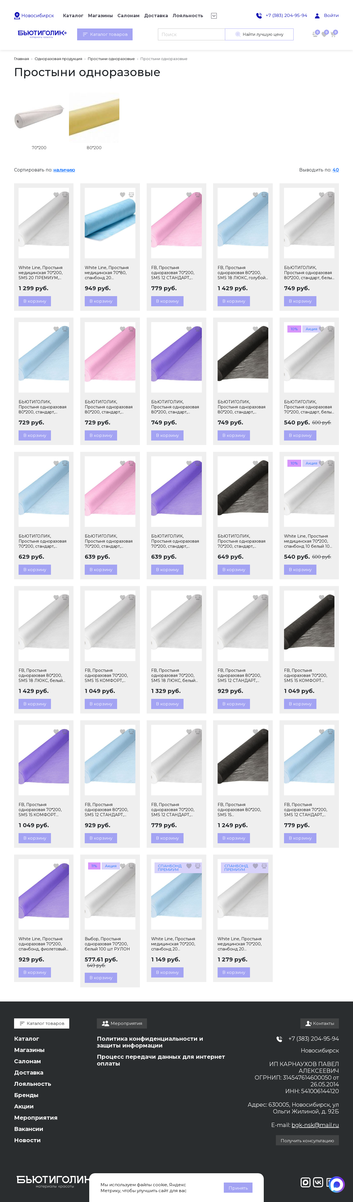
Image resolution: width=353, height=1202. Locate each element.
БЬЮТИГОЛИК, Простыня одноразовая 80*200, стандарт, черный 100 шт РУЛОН (241, 407)
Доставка (28, 1072)
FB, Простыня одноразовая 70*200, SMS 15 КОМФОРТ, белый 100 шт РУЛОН (107, 675)
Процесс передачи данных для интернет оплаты (161, 1060)
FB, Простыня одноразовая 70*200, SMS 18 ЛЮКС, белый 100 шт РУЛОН (173, 675)
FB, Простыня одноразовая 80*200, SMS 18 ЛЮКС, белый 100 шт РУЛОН (41, 675)
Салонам (27, 1061)
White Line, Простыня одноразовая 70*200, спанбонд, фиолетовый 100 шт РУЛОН (42, 944)
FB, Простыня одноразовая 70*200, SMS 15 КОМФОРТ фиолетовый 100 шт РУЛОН (40, 809)
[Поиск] (191, 34)
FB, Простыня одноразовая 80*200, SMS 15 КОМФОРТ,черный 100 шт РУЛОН (241, 809)
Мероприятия (36, 1117)
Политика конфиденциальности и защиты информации (150, 1042)
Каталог (26, 1038)
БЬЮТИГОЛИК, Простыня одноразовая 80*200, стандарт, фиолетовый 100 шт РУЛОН (175, 407)
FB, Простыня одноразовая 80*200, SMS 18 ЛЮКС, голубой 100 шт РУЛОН (241, 272)
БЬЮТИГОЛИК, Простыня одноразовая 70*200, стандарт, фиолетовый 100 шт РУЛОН (175, 541)
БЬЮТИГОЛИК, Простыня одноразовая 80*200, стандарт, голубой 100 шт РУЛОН (43, 407)
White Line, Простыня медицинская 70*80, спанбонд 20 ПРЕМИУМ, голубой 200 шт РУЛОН (107, 272)
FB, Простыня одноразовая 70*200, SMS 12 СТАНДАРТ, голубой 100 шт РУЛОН (308, 809)
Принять (238, 1188)
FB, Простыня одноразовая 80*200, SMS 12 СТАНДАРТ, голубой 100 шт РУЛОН (109, 809)
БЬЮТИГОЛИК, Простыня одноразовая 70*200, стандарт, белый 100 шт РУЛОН (309, 407)
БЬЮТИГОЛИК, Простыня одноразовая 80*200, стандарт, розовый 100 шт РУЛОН (109, 407)
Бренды (26, 1095)
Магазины (29, 1050)
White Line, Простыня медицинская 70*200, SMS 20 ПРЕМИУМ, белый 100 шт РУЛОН (41, 272)
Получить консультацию (307, 1140)
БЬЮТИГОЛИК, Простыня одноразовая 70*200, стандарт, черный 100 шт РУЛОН (241, 541)
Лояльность (32, 1083)
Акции (24, 1106)
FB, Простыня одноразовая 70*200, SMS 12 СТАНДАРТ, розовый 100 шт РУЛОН (176, 272)
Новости (27, 1140)
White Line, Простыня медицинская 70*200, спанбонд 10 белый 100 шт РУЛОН (308, 541)
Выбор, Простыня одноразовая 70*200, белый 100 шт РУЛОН (107, 944)
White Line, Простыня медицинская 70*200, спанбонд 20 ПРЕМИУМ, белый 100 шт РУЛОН (241, 944)
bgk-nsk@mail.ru (315, 1125)
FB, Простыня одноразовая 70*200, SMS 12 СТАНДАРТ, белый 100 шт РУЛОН (173, 809)
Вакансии (28, 1129)
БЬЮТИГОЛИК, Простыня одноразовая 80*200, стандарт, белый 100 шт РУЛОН (309, 272)
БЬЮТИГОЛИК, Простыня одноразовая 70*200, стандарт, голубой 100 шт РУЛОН (43, 541)
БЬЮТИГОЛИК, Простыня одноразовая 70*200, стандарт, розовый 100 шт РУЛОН (109, 541)
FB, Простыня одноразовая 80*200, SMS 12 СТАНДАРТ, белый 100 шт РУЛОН (240, 675)
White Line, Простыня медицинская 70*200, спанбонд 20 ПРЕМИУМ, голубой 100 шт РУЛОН (176, 944)
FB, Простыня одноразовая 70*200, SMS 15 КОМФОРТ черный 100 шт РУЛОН (308, 675)
